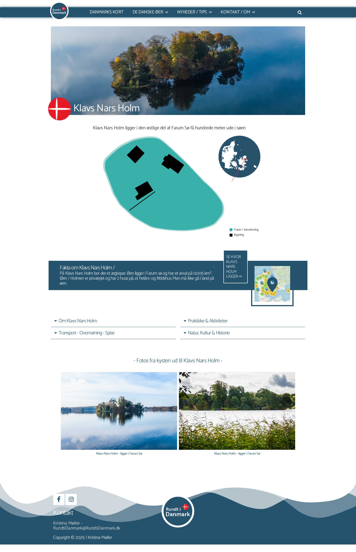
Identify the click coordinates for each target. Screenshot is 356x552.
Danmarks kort (107, 12)
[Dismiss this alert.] (214, 267)
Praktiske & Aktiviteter (207, 321)
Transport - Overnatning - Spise (86, 333)
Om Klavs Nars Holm (78, 321)
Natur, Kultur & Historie (209, 333)
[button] (113, 321)
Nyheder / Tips (194, 12)
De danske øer (150, 12)
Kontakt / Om (238, 12)
